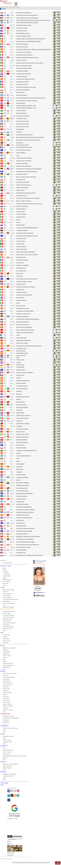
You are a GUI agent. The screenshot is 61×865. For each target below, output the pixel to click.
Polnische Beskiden (21, 447)
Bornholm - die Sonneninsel (23, 313)
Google (9, 841)
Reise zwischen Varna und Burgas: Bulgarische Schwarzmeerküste (33, 20)
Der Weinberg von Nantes (22, 81)
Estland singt (19, 469)
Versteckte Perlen (20, 217)
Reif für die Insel (20, 92)
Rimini (18, 303)
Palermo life (19, 410)
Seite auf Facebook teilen (40, 560)
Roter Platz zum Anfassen (22, 396)
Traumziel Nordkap (21, 498)
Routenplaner (10, 854)
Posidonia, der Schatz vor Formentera (25, 286)
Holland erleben (20, 412)
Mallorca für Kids (20, 431)
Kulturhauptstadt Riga (21, 439)
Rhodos (18, 480)
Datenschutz (36, 862)
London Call (19, 421)
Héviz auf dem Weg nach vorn (23, 185)
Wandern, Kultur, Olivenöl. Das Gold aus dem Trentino (29, 63)
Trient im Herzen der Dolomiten (24, 327)
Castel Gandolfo (20, 367)
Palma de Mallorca (20, 152)
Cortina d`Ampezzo (21, 383)
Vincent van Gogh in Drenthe (23, 73)
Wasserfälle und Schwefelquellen (24, 493)
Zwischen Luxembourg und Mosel (24, 233)
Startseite (2, 7)
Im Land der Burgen (21, 110)
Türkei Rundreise (20, 211)
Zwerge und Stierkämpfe (22, 437)
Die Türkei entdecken (21, 195)
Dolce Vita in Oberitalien (22, 407)
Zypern (18, 461)
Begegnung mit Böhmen (22, 316)
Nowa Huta (19, 132)
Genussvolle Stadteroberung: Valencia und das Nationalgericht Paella (33, 49)
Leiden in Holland (20, 103)
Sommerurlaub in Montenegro (23, 166)
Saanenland (19, 472)
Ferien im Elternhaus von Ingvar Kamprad (26, 278)
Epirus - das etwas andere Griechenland (26, 177)
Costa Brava (19, 426)
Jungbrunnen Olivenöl (21, 386)
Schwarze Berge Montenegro (23, 340)
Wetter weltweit (10, 852)
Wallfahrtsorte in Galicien (22, 485)
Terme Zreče (19, 276)
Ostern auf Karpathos (21, 95)
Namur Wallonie (20, 243)
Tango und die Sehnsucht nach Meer (25, 528)
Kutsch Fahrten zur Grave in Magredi (25, 509)
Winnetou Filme (20, 297)
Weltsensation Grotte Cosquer (23, 25)
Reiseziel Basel (20, 129)
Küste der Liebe (20, 375)
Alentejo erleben (20, 190)
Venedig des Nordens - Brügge (24, 281)
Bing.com (9, 843)
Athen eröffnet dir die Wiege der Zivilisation (27, 22)
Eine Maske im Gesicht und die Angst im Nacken (28, 140)
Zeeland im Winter (20, 474)
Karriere (25, 862)
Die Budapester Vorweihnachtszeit (24, 539)
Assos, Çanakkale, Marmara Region (25, 329)
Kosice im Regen (20, 225)
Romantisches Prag (21, 525)
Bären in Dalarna (20, 445)
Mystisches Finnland (21, 249)
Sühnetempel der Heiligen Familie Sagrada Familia (28, 345)
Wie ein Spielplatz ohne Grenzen (24, 147)
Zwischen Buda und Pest (22, 145)
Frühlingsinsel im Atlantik (22, 423)
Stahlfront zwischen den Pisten (24, 295)
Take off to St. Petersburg (22, 116)
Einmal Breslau (20, 364)
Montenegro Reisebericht (22, 324)
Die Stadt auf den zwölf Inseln (23, 12)
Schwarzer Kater (20, 359)
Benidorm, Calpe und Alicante (23, 160)
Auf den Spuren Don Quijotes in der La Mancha (28, 198)
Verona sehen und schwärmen (23, 52)
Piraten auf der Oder (21, 404)
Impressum (42, 862)
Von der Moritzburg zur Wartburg (24, 134)
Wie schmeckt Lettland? (22, 429)
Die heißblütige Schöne (22, 353)
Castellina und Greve (21, 292)
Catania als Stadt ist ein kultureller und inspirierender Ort (30, 38)
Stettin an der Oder (21, 238)
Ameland (18, 362)
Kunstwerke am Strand (22, 84)
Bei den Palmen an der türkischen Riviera (26, 100)
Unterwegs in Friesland (22, 28)
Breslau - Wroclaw (20, 350)
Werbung (47, 862)
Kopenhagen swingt (21, 348)
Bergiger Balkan (20, 464)
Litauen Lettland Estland (22, 490)
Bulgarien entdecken (21, 113)
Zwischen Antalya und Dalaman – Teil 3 (26, 107)
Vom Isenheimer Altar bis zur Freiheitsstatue (27, 18)
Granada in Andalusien (22, 388)
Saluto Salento (20, 262)
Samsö (18, 222)
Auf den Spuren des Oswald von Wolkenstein (27, 544)
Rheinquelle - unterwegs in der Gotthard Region (28, 536)
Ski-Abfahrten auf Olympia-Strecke (25, 311)
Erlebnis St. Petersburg (22, 206)
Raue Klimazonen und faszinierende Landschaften (28, 168)
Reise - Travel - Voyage (10, 7)
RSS (13, 862)
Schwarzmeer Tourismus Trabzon (24, 332)
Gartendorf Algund (21, 257)
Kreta (17, 155)
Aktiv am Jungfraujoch (22, 488)
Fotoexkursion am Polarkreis (23, 150)
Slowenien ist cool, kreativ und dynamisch (26, 15)
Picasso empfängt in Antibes (23, 36)
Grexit (17, 357)
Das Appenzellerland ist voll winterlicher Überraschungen (30, 98)
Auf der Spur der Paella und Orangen (25, 79)
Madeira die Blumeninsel (22, 187)
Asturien (18, 453)
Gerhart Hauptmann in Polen (23, 547)
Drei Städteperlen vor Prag (22, 33)
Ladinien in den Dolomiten (22, 182)
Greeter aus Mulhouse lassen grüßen (25, 541)
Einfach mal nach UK (21, 550)
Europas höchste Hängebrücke (24, 507)
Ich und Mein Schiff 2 (21, 118)
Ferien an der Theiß (21, 60)
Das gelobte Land (20, 179)
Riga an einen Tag (20, 355)
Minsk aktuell (19, 142)
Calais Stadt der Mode (21, 76)
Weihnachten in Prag (21, 30)
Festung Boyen (20, 520)
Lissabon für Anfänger (21, 230)
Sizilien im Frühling (21, 246)
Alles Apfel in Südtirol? (22, 533)
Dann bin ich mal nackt (22, 46)
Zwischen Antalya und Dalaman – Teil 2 (26, 105)
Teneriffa (18, 377)
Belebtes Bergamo (20, 268)
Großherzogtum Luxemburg (23, 415)
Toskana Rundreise (21, 300)
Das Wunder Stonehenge (22, 321)
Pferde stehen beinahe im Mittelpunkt (25, 251)
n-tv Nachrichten (12, 839)
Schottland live (20, 501)
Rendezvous (19, 466)
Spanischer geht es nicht (22, 515)
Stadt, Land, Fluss (20, 305)
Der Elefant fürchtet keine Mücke (24, 54)
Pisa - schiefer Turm (21, 270)
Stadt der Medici (20, 289)
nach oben (57, 863)
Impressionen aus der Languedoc (24, 372)
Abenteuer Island (20, 369)
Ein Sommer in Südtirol (22, 71)
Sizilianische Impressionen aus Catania (26, 87)
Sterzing (18, 219)
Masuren (18, 399)
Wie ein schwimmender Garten (24, 68)
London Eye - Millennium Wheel (24, 517)
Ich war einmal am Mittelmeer (23, 455)
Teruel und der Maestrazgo (23, 380)
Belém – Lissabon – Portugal (23, 201)
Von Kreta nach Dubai (21, 174)
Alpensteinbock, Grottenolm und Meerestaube (27, 319)
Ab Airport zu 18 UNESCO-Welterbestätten (26, 227)
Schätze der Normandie (22, 260)
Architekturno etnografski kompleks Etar (26, 450)
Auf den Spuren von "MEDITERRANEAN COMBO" (28, 41)
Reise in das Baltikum (21, 496)
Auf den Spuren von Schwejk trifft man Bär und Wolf (29, 555)
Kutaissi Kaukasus (21, 208)
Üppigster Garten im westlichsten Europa (26, 171)
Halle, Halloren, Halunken (22, 482)
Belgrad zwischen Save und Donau (25, 512)
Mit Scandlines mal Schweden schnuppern (27, 235)
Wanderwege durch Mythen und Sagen (26, 193)
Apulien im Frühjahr (21, 214)
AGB (32, 862)
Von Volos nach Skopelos (22, 121)
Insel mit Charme (20, 523)
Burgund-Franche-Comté (22, 124)
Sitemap (29, 862)
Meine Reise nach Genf (22, 163)
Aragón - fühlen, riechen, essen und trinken (27, 254)
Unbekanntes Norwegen (22, 504)
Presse (21, 862)
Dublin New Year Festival (22, 434)
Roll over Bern (19, 273)
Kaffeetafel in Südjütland (22, 265)
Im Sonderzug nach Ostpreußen (24, 158)
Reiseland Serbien (20, 284)
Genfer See (19, 391)
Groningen (19, 394)
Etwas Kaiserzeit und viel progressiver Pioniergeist (29, 203)
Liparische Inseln (20, 241)
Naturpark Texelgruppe (22, 44)
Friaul (17, 458)
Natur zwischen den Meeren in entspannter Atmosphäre (30, 137)
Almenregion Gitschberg (22, 418)
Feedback (17, 862)
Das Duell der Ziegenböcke (23, 89)
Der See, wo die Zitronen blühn (24, 65)
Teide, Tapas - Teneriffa (22, 343)
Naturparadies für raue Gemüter (24, 531)
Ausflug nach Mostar (21, 337)
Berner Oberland (20, 402)
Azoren (18, 335)
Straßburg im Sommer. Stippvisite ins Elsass (27, 57)
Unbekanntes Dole (20, 552)
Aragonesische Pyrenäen (22, 308)
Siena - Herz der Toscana (22, 126)
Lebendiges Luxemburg (22, 477)
